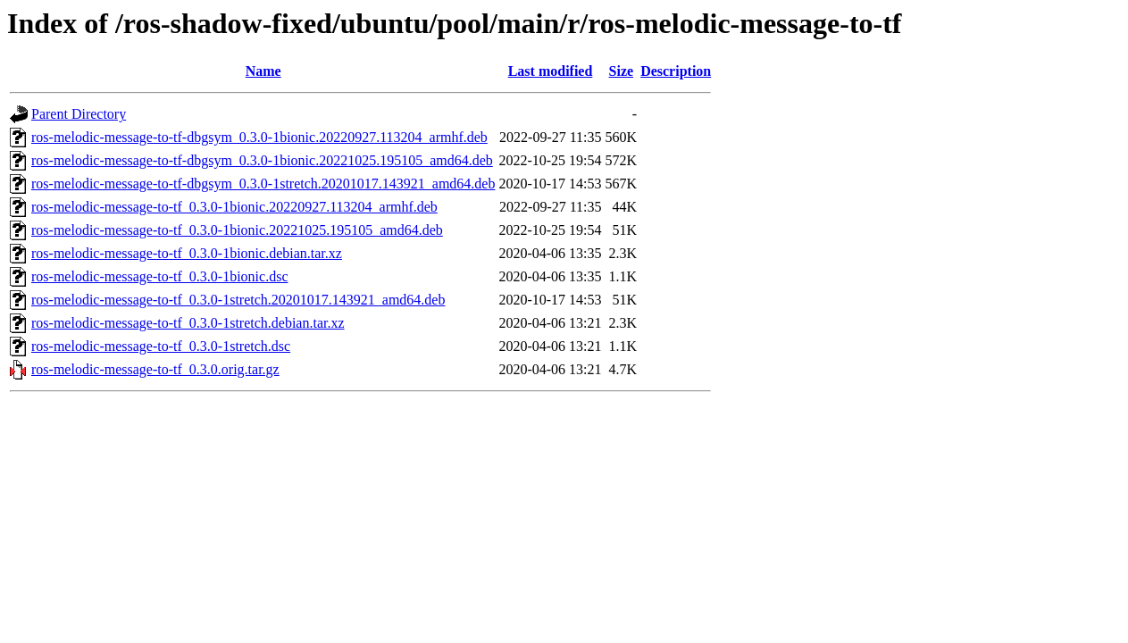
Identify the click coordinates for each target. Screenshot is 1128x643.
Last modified (550, 71)
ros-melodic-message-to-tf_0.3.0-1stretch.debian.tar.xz (188, 322)
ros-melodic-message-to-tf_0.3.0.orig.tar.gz (155, 369)
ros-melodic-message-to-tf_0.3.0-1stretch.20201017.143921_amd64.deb (238, 299)
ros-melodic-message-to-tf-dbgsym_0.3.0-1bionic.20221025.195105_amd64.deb (262, 160)
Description (675, 71)
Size (621, 71)
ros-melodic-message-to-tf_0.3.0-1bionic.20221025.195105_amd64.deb (237, 230)
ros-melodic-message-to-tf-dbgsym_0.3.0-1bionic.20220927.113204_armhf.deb (259, 137)
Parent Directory (78, 113)
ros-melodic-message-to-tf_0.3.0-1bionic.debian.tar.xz (186, 253)
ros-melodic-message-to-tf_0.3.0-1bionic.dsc (159, 276)
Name (263, 71)
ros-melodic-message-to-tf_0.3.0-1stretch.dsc (160, 346)
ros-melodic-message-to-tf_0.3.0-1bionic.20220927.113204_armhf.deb (234, 206)
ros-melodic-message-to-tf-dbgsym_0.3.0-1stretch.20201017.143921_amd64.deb (263, 183)
